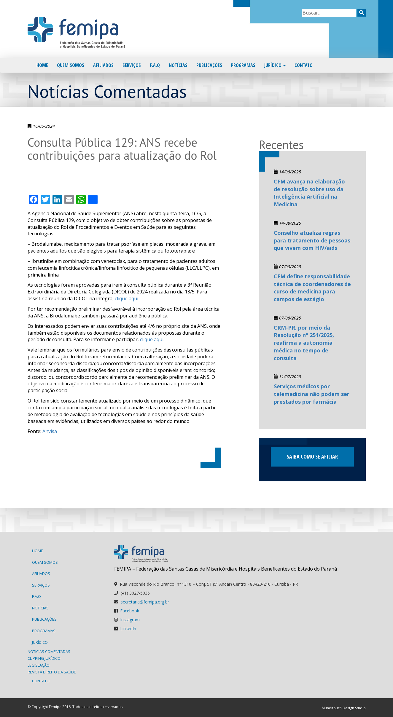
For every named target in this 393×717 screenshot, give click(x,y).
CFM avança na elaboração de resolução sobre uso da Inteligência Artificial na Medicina (309, 193)
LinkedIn (128, 628)
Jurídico (275, 65)
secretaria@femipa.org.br (145, 602)
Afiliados (103, 65)
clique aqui (126, 298)
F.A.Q (155, 65)
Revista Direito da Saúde (52, 672)
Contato (304, 65)
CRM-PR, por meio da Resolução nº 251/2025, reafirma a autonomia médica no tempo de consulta (304, 343)
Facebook (129, 611)
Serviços (131, 65)
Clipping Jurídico (44, 658)
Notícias (178, 65)
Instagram (130, 619)
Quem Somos (70, 65)
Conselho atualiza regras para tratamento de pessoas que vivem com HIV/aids (312, 240)
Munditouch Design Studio (344, 707)
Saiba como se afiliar (312, 456)
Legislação (39, 665)
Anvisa (49, 431)
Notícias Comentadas (49, 651)
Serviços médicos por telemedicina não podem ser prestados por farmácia (311, 394)
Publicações (209, 65)
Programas (243, 65)
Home (42, 65)
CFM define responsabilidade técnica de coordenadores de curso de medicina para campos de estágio (312, 288)
